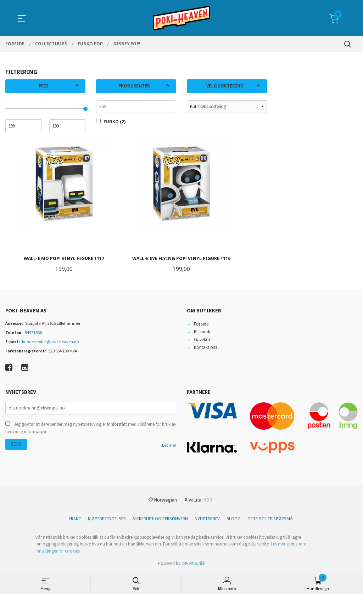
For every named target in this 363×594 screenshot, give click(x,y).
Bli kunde (202, 331)
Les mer (169, 445)
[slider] (85, 109)
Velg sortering (225, 86)
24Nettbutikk (193, 563)
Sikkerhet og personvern (160, 518)
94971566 (33, 332)
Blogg (234, 518)
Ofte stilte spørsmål (271, 518)
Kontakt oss (205, 347)
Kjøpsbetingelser (107, 518)
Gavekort (203, 339)
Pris (44, 86)
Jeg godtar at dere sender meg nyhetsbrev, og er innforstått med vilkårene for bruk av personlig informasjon (90, 428)
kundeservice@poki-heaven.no (50, 341)
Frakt (75, 518)
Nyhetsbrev (207, 518)
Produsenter (134, 86)
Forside (201, 324)
